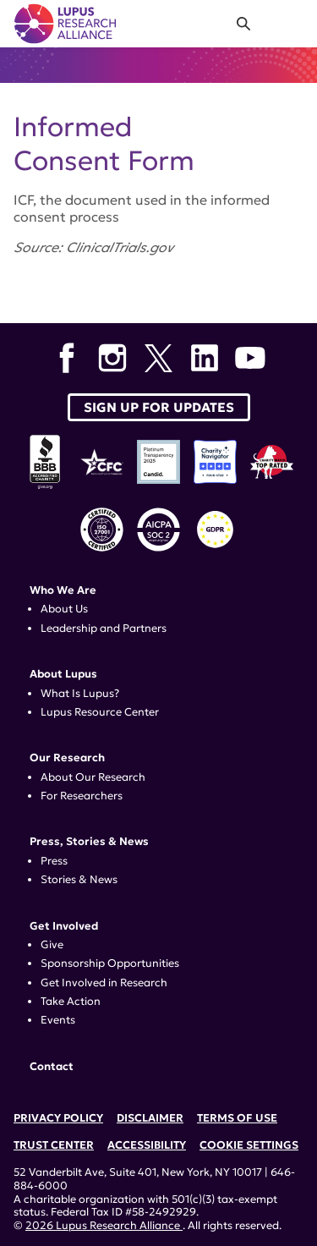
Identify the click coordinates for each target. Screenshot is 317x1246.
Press (54, 861)
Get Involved (64, 926)
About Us (64, 609)
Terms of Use (237, 1118)
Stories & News (79, 879)
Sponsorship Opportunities (110, 963)
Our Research (67, 758)
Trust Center (54, 1145)
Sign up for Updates (159, 407)
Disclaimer (150, 1118)
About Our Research (93, 777)
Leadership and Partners (104, 628)
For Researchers (82, 796)
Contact (52, 1066)
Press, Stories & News (89, 841)
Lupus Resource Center (100, 712)
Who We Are (63, 590)
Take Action (71, 1001)
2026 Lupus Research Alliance (104, 1225)
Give (52, 945)
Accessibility (146, 1145)
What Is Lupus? (80, 693)
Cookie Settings (248, 1145)
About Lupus (63, 674)
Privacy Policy (58, 1118)
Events (58, 1020)
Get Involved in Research (104, 983)
